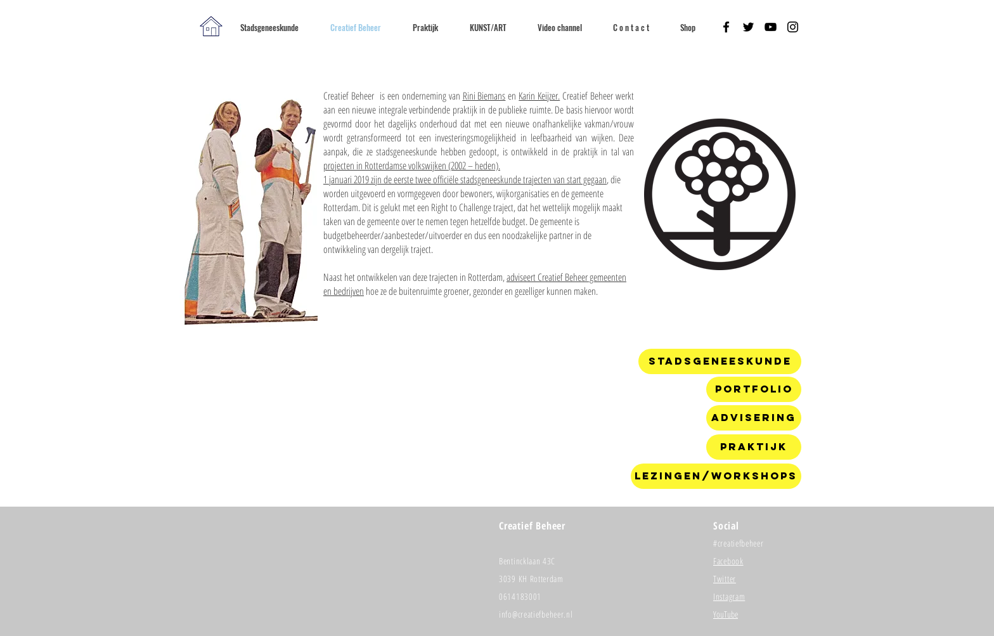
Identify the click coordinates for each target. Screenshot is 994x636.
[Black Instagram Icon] (792, 27)
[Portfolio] (753, 389)
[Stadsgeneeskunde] (719, 361)
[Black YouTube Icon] (770, 27)
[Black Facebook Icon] (726, 27)
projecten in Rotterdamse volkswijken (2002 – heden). (411, 165)
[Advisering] (753, 418)
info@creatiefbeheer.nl (535, 614)
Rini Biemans (484, 96)
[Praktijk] (753, 447)
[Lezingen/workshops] (716, 476)
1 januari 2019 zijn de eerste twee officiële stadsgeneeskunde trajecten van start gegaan (465, 179)
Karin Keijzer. (539, 96)
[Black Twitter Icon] (748, 27)
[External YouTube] (473, 422)
